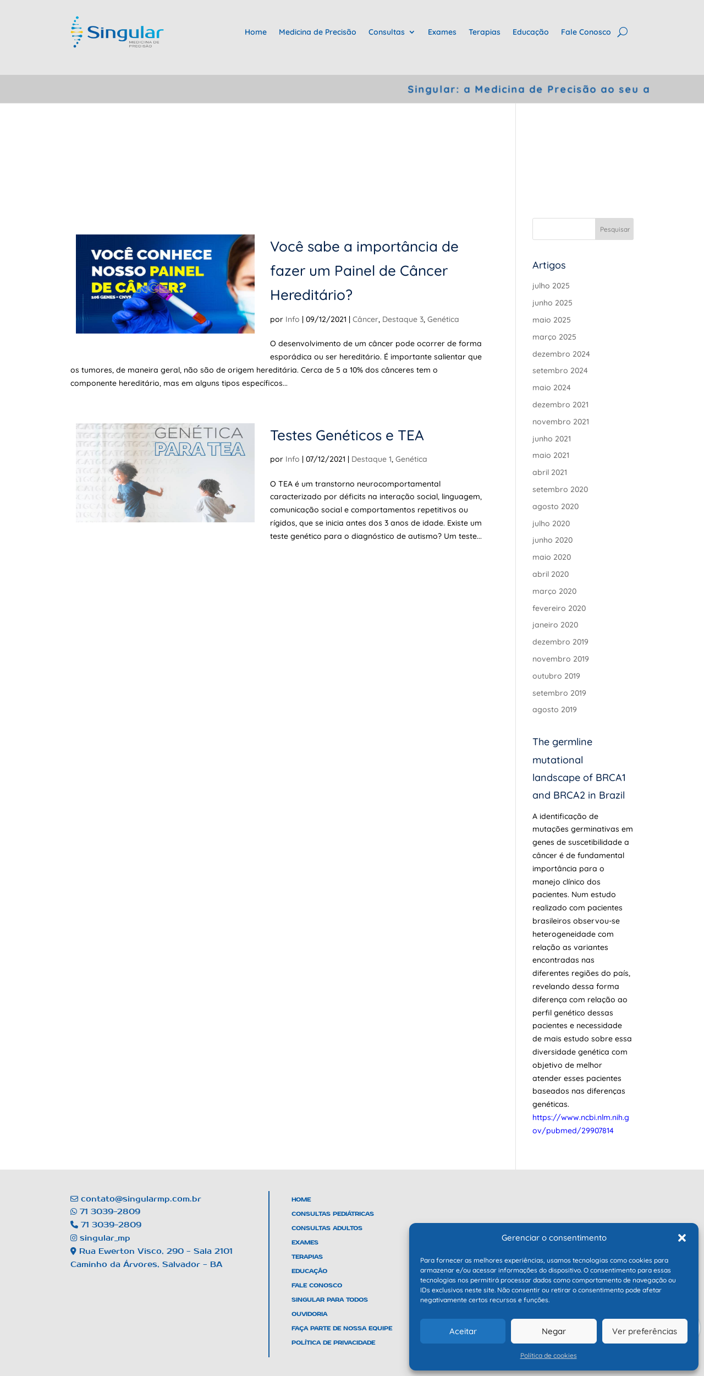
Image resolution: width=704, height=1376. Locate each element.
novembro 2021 (560, 422)
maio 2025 (551, 320)
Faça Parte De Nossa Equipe (342, 1328)
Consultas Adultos (327, 1228)
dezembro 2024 (561, 354)
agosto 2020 (555, 506)
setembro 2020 (560, 489)
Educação (531, 32)
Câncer (364, 319)
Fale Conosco (586, 32)
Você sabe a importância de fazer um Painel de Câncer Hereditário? (362, 270)
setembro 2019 (559, 693)
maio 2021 (550, 455)
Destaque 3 (401, 319)
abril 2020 (550, 574)
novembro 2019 (560, 659)
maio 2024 (551, 387)
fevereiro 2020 (559, 608)
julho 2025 (551, 286)
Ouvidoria (309, 1314)
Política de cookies (548, 1355)
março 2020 (554, 591)
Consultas (387, 32)
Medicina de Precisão (317, 32)
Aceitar (463, 1331)
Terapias (485, 32)
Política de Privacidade (333, 1342)
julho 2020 (551, 523)
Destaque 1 (370, 459)
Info (291, 319)
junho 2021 (551, 439)
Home (256, 32)
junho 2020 (552, 540)
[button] (682, 1237)
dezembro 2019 (560, 642)
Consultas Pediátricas (333, 1213)
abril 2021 (549, 472)
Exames (442, 32)
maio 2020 (551, 557)
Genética (442, 319)
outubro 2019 (556, 676)
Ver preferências (644, 1331)
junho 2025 (552, 303)
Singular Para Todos (330, 1299)
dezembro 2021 (560, 404)
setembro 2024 (560, 370)
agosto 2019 (554, 709)
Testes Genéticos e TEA (345, 435)
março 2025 (554, 337)
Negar (554, 1331)
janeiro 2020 (555, 625)
